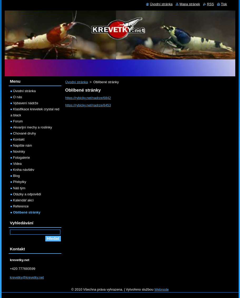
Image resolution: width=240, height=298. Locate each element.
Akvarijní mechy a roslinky (32, 127)
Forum (18, 121)
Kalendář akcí (23, 200)
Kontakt (19, 139)
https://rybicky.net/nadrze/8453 (88, 105)
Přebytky (19, 182)
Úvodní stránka (76, 82)
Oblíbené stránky (27, 212)
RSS (210, 4)
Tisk (224, 4)
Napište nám (22, 145)
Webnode (161, 289)
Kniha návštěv (23, 170)
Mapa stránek (190, 4)
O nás (17, 97)
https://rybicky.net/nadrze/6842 (88, 98)
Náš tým (19, 188)
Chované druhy (24, 133)
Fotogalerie (21, 158)
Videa (17, 164)
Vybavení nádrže (25, 103)
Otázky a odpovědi (27, 194)
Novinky (19, 151)
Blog (16, 176)
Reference (21, 206)
